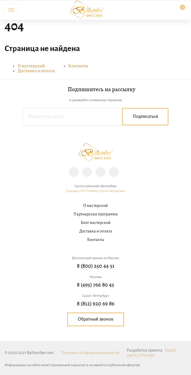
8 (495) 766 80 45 (95, 285)
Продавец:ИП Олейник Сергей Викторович (95, 191)
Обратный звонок (96, 319)
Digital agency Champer (151, 353)
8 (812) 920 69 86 (95, 304)
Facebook (87, 172)
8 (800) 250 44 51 (95, 266)
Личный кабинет (162, 10)
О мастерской (31, 66)
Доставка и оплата (36, 71)
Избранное (146, 10)
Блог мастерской (96, 223)
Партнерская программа (95, 214)
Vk (100, 172)
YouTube (114, 172)
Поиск (29, 10)
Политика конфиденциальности (90, 353)
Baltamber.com (87, 9)
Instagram (74, 172)
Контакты (78, 66)
